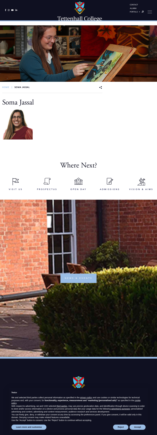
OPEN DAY (38, 374)
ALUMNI (133, 10)
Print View (63, 360)
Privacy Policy (71, 356)
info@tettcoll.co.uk (80, 336)
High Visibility (92, 360)
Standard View (77, 360)
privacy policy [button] (86, 397)
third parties (62, 406)
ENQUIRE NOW (118, 374)
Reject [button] (121, 427)
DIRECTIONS (78, 374)
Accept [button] (137, 427)
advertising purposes (120, 409)
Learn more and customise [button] (29, 427)
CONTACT (134, 7)
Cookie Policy (86, 356)
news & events (78, 234)
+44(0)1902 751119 (79, 333)
